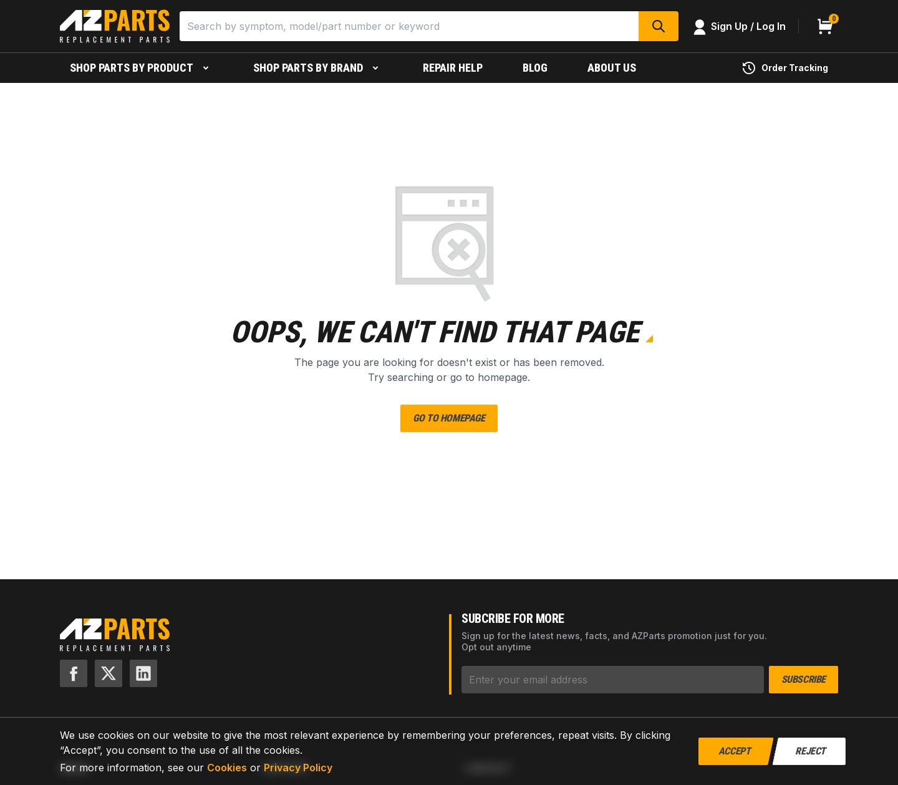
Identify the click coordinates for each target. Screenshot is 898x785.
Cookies (227, 767)
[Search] (409, 26)
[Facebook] (73, 673)
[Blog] (535, 68)
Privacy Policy (298, 767)
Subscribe (803, 679)
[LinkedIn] (143, 673)
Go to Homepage (449, 418)
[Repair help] (453, 68)
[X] (108, 673)
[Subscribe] (612, 679)
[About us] (611, 68)
